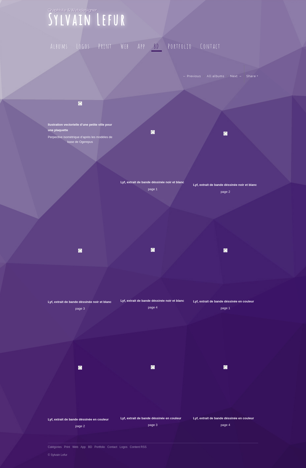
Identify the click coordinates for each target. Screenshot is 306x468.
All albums (215, 76)
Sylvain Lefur (87, 19)
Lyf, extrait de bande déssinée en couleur (223, 301)
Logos (83, 46)
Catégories (55, 447)
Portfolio (180, 46)
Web (124, 46)
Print (105, 46)
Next (234, 76)
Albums (59, 46)
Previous (194, 76)
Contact (210, 46)
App (141, 46)
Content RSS (138, 447)
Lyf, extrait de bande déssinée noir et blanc (152, 182)
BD (157, 46)
